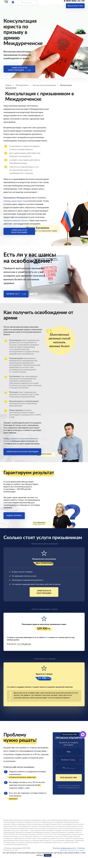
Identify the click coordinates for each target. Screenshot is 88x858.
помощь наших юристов (14, 201)
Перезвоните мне (75, 6)
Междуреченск (26, 2)
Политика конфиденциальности (64, 848)
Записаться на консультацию (19, 69)
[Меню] (6, 2)
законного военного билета (15, 220)
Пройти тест (16, 294)
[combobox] (69, 759)
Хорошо (47, 855)
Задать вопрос (14, 515)
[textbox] (69, 759)
